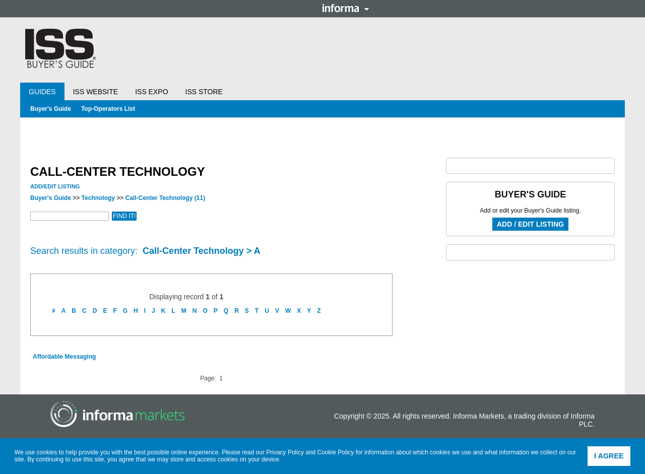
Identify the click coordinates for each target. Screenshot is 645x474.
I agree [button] (609, 456)
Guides (42, 92)
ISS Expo (151, 92)
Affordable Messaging (64, 356)
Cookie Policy (335, 452)
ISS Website (95, 92)
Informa (345, 8)
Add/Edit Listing (55, 186)
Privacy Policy (285, 452)
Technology (98, 197)
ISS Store (204, 92)
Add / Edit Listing (530, 224)
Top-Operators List (108, 108)
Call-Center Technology (165, 197)
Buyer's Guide (50, 108)
